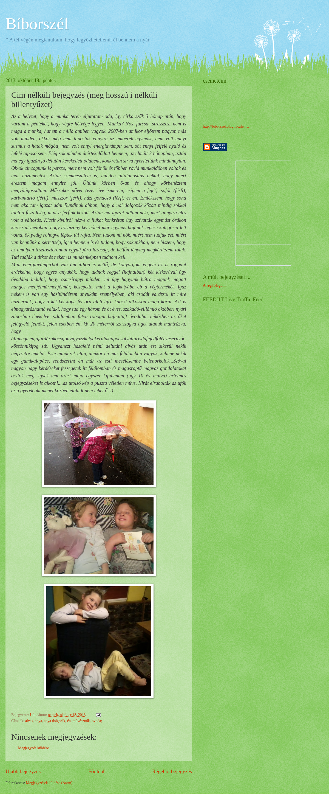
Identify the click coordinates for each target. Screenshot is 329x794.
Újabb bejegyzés (23, 771)
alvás (29, 721)
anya (38, 721)
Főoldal (96, 771)
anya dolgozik (54, 721)
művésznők (81, 721)
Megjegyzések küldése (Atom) (49, 783)
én (69, 721)
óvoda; (97, 721)
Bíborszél (37, 24)
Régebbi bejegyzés (172, 771)
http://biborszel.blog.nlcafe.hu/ (226, 126)
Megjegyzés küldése (33, 748)
